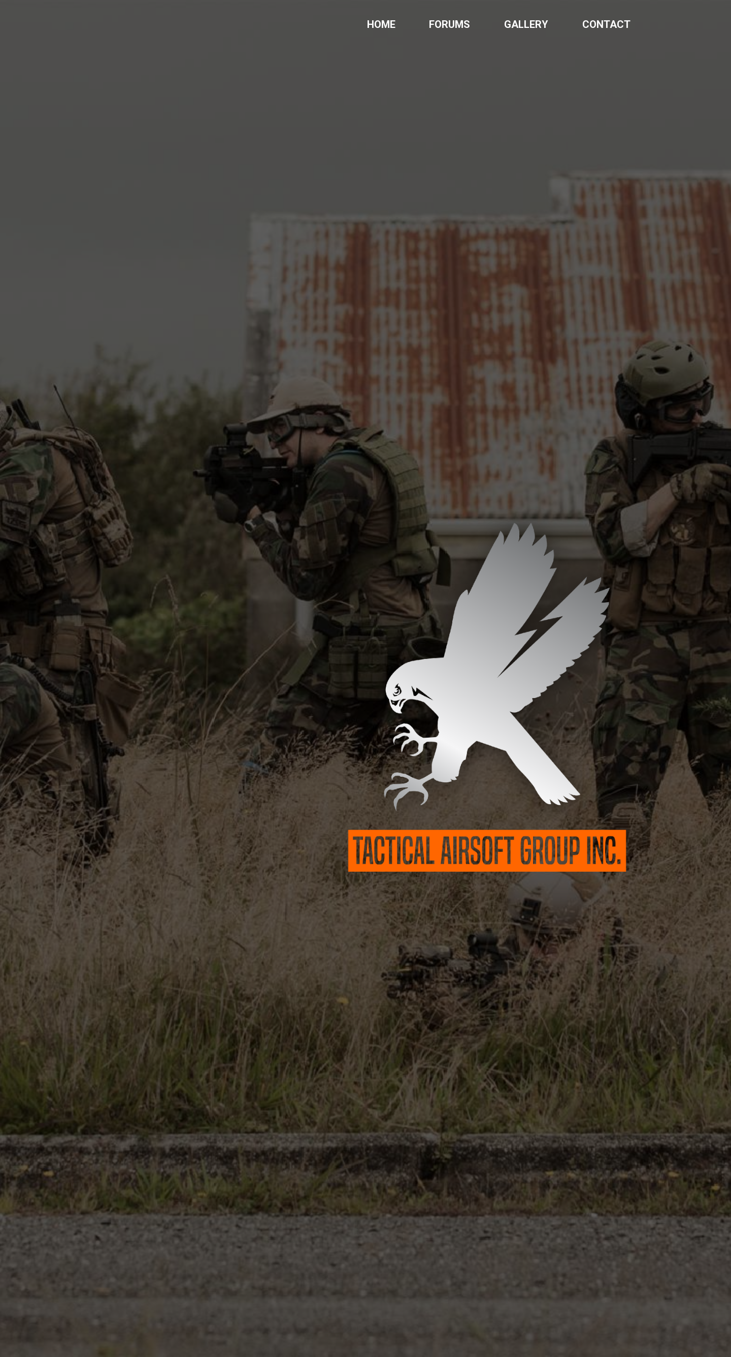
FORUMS (449, 24)
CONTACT (606, 24)
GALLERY (526, 24)
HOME (381, 24)
